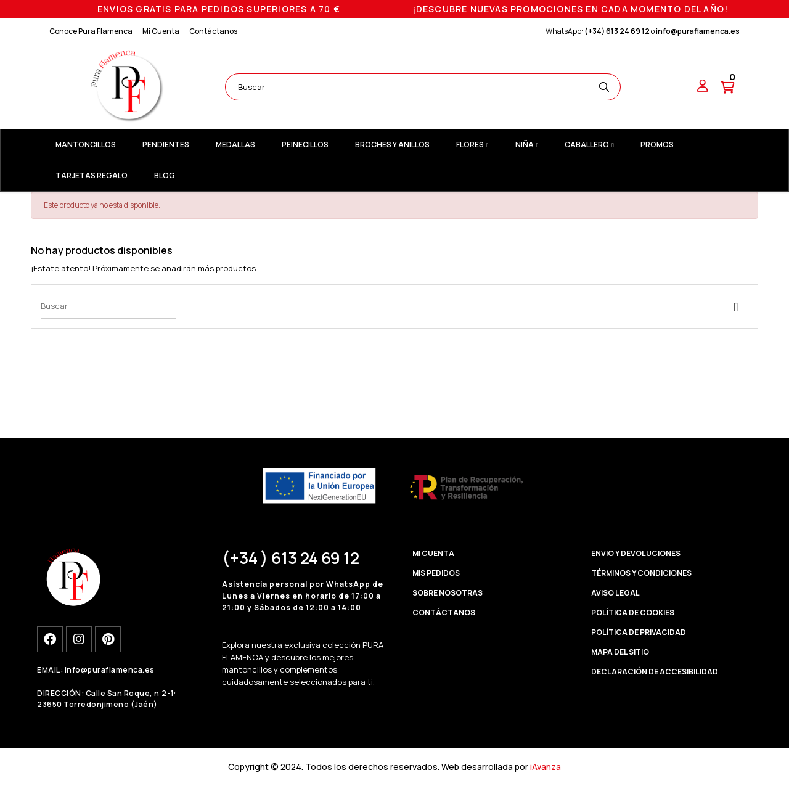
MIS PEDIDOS (436, 573)
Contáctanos (213, 31)
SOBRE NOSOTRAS (447, 592)
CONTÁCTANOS (443, 612)
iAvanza (545, 766)
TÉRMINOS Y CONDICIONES (641, 573)
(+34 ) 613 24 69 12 (290, 558)
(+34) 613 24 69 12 (617, 31)
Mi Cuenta (160, 31)
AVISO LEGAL (615, 592)
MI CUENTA (433, 553)
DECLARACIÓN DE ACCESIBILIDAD (654, 671)
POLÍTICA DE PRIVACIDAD (638, 632)
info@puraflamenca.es (698, 31)
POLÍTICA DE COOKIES (632, 612)
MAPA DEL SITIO (620, 652)
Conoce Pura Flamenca (91, 31)
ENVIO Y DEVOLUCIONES (636, 553)
